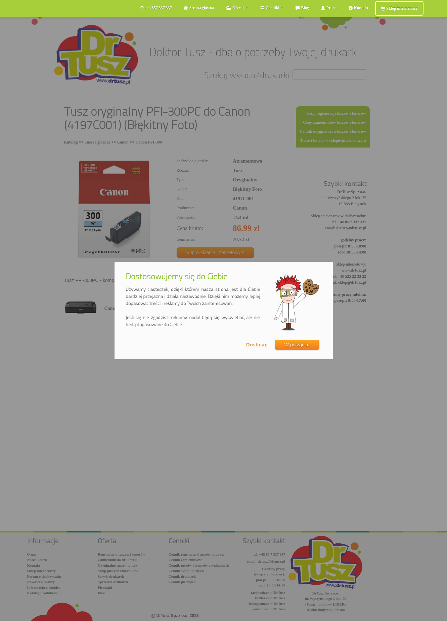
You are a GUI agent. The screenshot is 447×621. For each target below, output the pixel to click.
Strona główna (199, 7)
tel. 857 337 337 (156, 7)
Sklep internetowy (399, 8)
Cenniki (272, 7)
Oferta (237, 7)
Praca (329, 7)
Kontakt (358, 7)
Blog (302, 7)
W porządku (297, 344)
